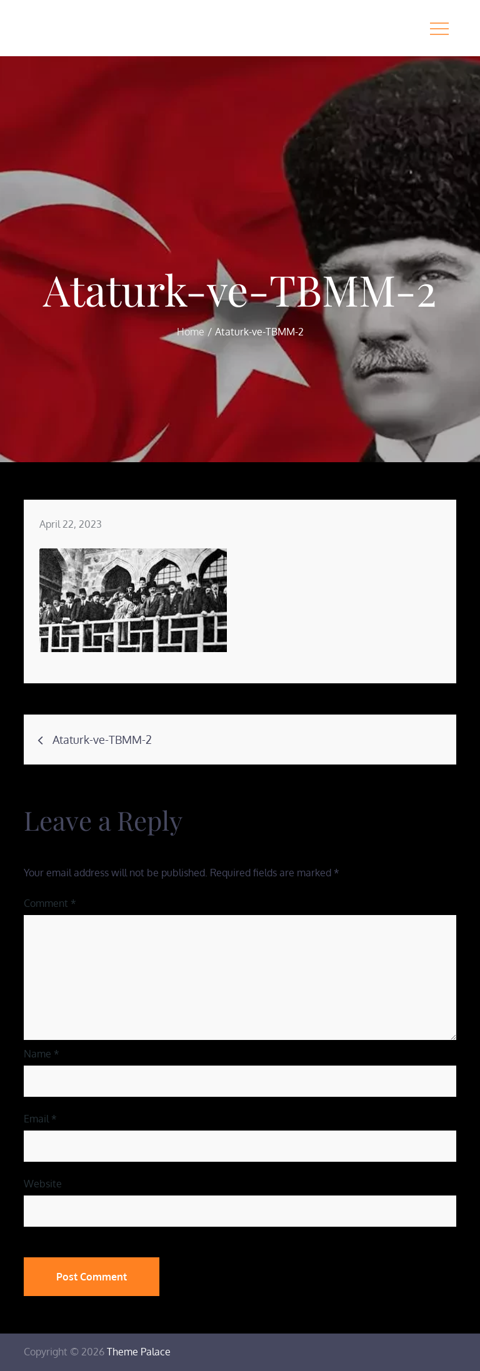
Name (41, 1053)
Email (40, 1118)
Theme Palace (139, 1351)
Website (43, 1183)
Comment (50, 903)
